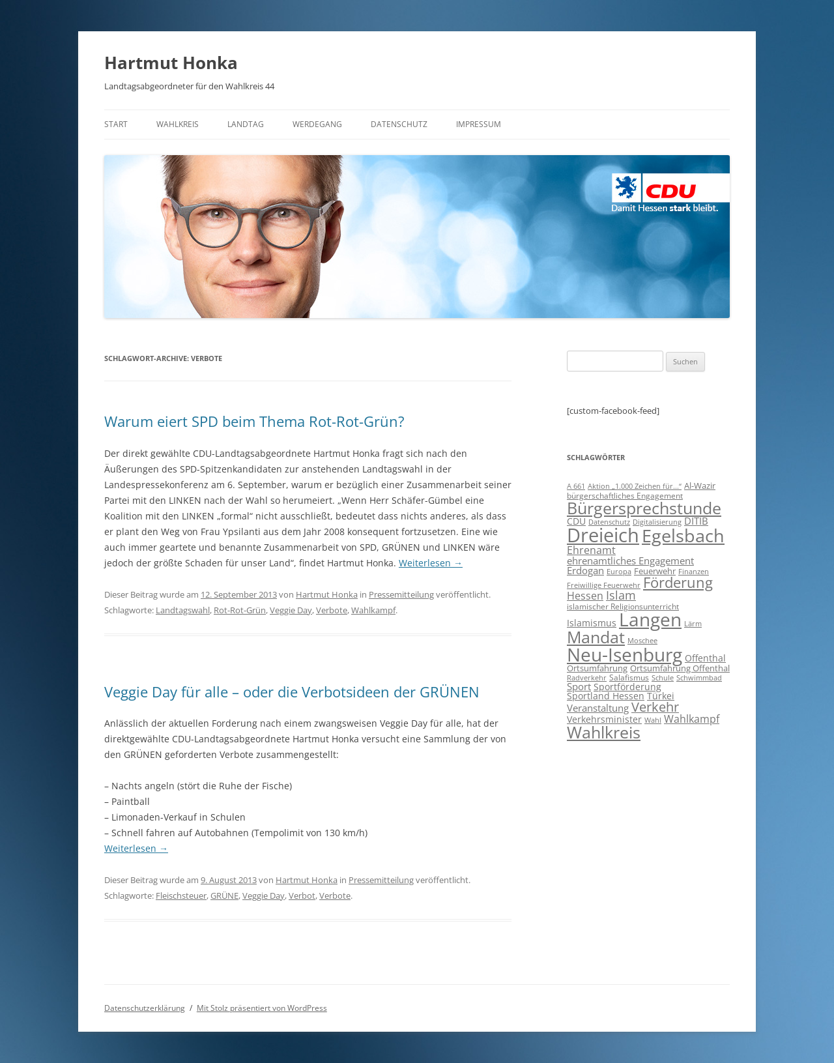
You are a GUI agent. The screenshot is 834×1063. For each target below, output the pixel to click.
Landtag (245, 124)
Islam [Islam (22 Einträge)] (621, 595)
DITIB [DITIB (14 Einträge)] (696, 520)
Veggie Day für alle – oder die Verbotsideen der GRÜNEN (292, 691)
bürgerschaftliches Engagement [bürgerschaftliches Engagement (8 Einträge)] (625, 495)
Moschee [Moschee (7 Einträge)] (642, 640)
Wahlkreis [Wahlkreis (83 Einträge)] (603, 732)
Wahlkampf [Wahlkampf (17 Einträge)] (691, 719)
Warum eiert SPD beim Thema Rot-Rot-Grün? (254, 421)
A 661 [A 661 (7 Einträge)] (576, 486)
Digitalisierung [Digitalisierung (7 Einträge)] (657, 522)
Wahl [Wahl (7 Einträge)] (652, 720)
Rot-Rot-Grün (240, 610)
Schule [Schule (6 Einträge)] (663, 677)
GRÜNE (224, 895)
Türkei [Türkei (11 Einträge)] (660, 696)
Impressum (478, 124)
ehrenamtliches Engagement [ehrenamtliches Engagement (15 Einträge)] (630, 560)
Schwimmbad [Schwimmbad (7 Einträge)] (699, 677)
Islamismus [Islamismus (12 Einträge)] (591, 623)
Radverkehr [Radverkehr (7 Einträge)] (587, 677)
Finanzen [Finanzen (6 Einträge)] (693, 571)
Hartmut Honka (171, 62)
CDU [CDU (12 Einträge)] (576, 521)
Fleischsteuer (181, 895)
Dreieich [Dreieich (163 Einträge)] (603, 535)
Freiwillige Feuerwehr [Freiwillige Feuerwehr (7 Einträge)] (603, 585)
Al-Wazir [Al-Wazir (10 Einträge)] (699, 485)
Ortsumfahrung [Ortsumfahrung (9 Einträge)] (597, 668)
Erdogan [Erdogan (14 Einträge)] (585, 570)
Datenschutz (399, 124)
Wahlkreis (177, 124)
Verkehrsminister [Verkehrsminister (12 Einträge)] (604, 719)
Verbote (331, 610)
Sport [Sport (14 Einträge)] (579, 686)
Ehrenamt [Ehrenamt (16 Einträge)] (591, 550)
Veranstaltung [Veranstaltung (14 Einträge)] (598, 707)
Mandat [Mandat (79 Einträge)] (596, 637)
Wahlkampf (373, 610)
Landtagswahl (183, 610)
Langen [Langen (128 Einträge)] (650, 619)
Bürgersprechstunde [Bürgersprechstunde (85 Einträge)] (644, 508)
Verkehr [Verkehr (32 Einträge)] (655, 707)
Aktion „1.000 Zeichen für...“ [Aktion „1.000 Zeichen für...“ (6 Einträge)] (635, 486)
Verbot (302, 895)
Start (116, 124)
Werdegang (317, 124)
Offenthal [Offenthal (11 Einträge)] (705, 658)
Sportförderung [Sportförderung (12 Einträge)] (627, 686)
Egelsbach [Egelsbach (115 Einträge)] (683, 535)
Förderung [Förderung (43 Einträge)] (678, 582)
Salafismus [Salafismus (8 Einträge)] (629, 677)
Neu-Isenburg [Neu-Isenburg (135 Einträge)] (624, 654)
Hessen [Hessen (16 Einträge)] (585, 596)
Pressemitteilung (401, 594)
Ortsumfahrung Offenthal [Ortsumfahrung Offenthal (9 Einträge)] (680, 668)
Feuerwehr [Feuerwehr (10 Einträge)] (655, 571)
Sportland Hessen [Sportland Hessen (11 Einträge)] (605, 696)
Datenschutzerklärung (144, 1007)
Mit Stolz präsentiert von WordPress (262, 1007)
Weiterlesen (431, 563)
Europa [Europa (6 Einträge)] (619, 571)
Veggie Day (291, 610)
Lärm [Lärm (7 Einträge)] (693, 623)
